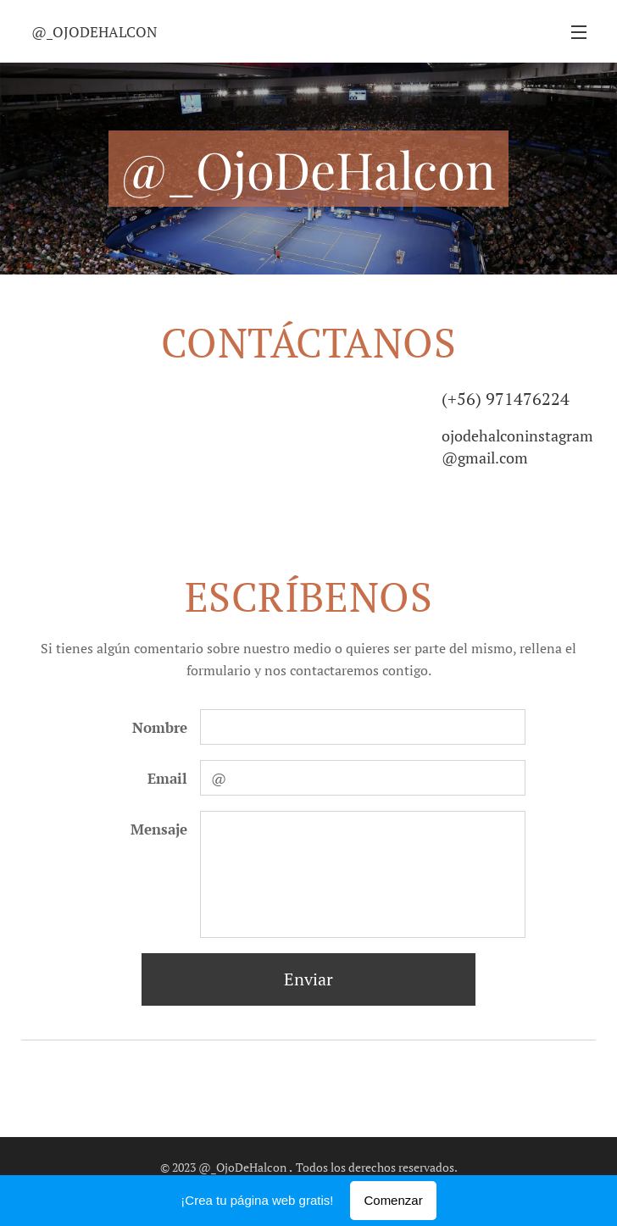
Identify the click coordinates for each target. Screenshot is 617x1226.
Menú (578, 32)
